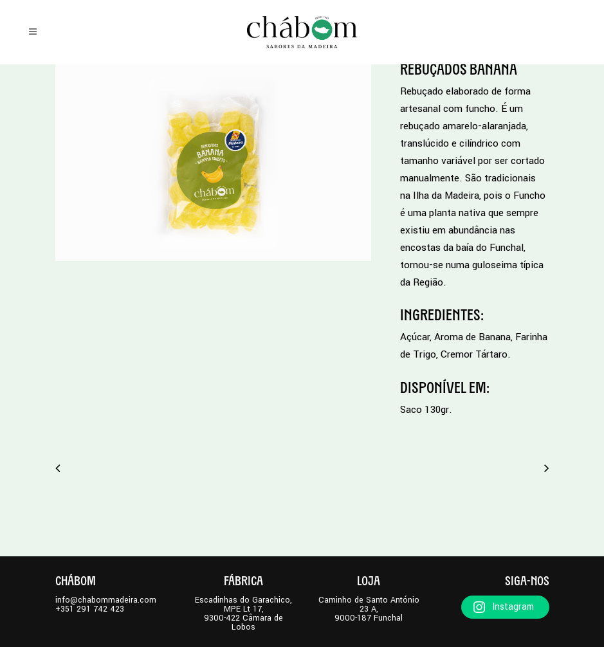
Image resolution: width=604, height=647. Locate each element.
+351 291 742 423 (89, 609)
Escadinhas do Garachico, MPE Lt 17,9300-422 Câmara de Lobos (243, 613)
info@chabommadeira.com (105, 600)
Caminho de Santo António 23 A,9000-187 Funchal (368, 609)
